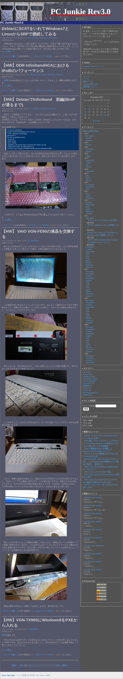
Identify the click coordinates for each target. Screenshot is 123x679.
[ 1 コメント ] (7, 225)
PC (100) (86, 372)
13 (41, 665)
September (90, 160)
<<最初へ (14, 665)
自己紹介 (86, 27)
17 (54, 665)
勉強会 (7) (87, 386)
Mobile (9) (87, 395)
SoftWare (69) (89, 377)
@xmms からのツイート (93, 66)
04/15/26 (96, 121)
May (87, 176)
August (89, 156)
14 (44, 665)
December (90, 136)
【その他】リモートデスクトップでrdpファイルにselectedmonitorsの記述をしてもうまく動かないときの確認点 (101, 443)
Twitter (86, 62)
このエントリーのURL (43, 56)
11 (34, 665)
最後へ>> (66, 665)
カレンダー (87, 93)
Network (59, 75)
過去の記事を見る (91, 131)
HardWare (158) (90, 379)
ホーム (86, 76)
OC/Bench (53, 38)
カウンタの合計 (89, 416)
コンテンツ (87, 72)
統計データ (88, 81)
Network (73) (88, 383)
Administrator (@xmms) (93, 545)
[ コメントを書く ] (10, 56)
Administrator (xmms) (92, 497)
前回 (6, 80)
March (88, 138)
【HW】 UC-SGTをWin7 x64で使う (102, 220)
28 (105, 115)
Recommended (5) (90, 393)
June (88, 256)
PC (30, 38)
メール (86, 79)
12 (37, 665)
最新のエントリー (90, 432)
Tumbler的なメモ (90, 84)
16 (51, 665)
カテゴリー (87, 368)
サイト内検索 (88, 401)
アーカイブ (87, 127)
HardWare (44, 38)
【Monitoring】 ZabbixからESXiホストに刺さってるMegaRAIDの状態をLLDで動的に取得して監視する (101, 461)
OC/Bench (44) (89, 381)
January (89, 140)
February (90, 198)
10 (31, 665)
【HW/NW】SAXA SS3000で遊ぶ (97, 472)
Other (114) (88, 374)
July (87, 165)
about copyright (8, 675)
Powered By (88, 581)
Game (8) (87, 390)
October (89, 202)
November (90, 149)
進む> (59, 665)
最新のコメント (89, 494)
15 (48, 665)
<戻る (21, 665)
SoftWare (35, 38)
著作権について (90, 87)
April (88, 178)
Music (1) (87, 388)
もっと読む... (7, 51)
